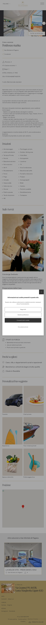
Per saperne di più (23, 327)
